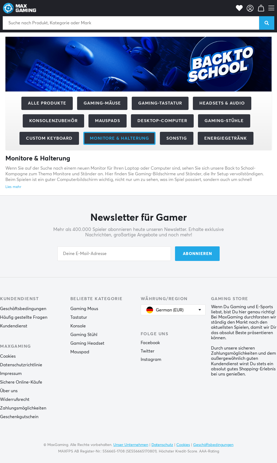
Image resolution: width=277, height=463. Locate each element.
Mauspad (79, 352)
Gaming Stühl (83, 335)
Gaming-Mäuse (102, 103)
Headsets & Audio (222, 103)
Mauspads (107, 121)
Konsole (78, 326)
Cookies (8, 356)
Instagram (151, 359)
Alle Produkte (47, 103)
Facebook (150, 343)
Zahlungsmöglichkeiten (23, 408)
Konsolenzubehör (53, 121)
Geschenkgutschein (19, 417)
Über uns (9, 391)
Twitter (147, 351)
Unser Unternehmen (130, 445)
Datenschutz (162, 445)
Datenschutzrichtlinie (21, 365)
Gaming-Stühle (224, 121)
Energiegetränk (225, 138)
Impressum (11, 373)
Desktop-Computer (162, 121)
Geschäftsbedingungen (23, 309)
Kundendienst (13, 326)
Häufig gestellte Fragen (23, 317)
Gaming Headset (87, 343)
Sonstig (176, 138)
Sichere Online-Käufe (21, 382)
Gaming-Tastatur (160, 103)
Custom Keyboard (49, 138)
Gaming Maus (84, 309)
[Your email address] (114, 253)
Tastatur (78, 317)
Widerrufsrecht (14, 399)
